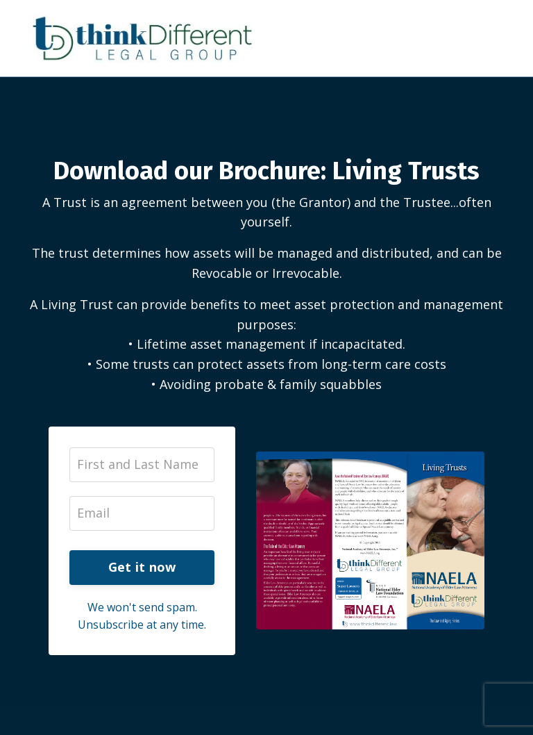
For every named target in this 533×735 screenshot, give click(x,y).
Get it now (142, 567)
